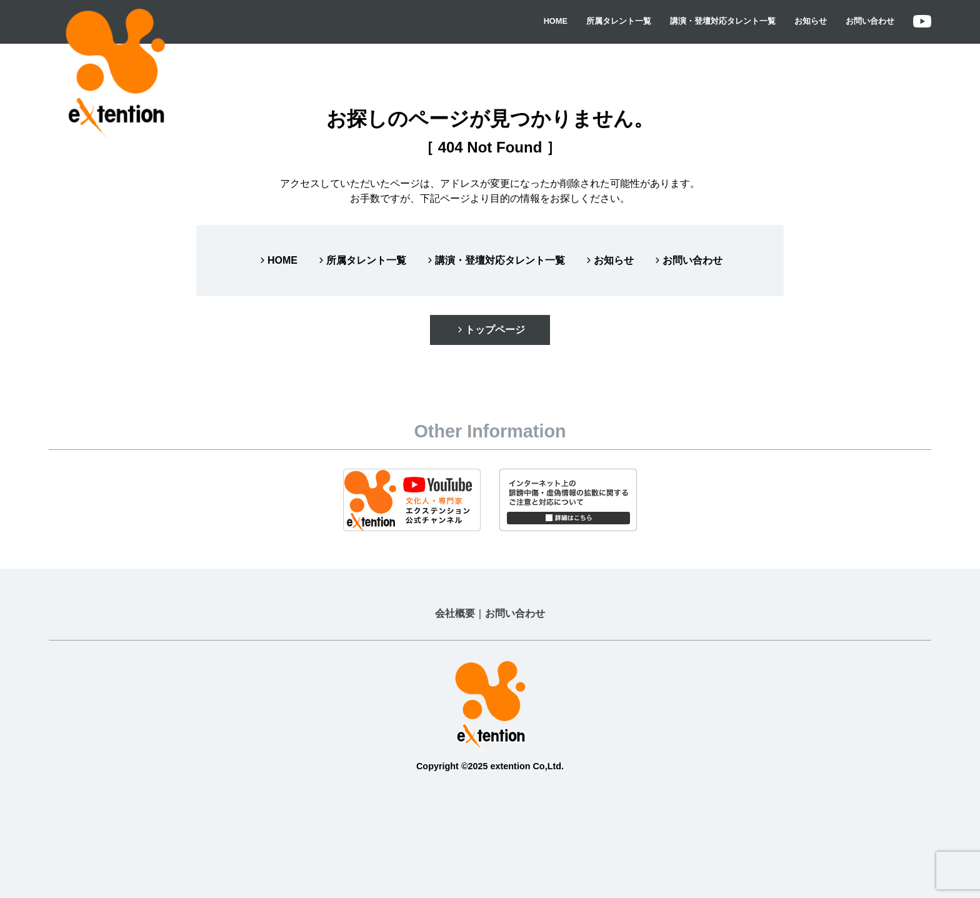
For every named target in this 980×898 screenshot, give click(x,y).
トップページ (490, 329)
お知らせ (810, 21)
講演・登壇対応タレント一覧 (723, 21)
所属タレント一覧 (618, 21)
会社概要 (455, 613)
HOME (556, 21)
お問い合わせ (870, 21)
